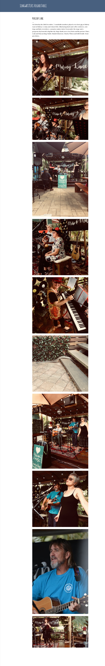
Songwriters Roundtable (33, 6)
